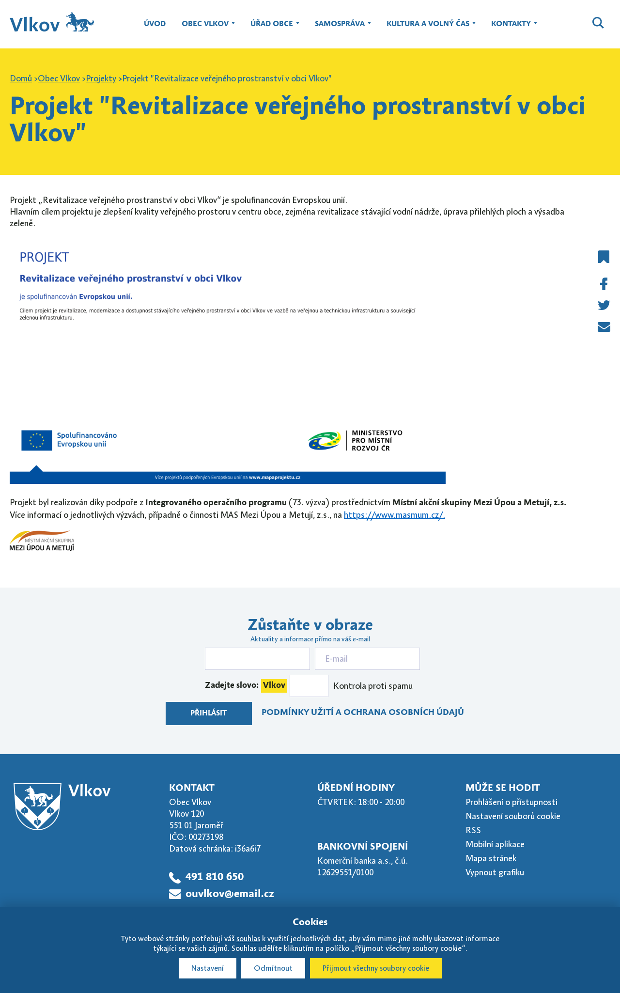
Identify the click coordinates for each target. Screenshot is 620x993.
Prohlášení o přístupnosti (511, 802)
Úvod (155, 24)
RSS (473, 830)
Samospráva (340, 28)
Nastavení (207, 968)
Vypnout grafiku (494, 872)
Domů (21, 78)
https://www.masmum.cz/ (393, 515)
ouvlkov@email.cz (230, 894)
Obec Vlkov (205, 28)
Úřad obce (271, 28)
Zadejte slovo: (246, 686)
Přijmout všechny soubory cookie (376, 968)
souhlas (248, 938)
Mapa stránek (490, 858)
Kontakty (511, 28)
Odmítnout (273, 968)
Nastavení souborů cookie (512, 816)
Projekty (101, 78)
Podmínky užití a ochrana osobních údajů (363, 713)
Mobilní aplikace (495, 844)
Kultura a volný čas (428, 28)
